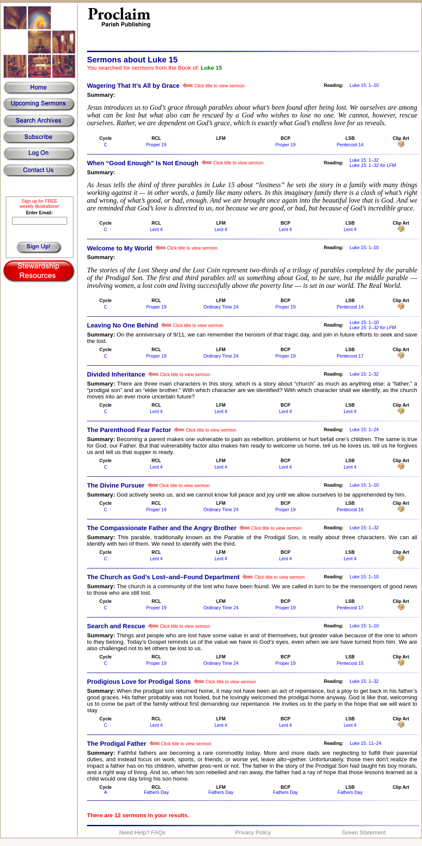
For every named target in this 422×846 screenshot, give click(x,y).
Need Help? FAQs (142, 832)
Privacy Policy (253, 832)
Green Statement (364, 832)
